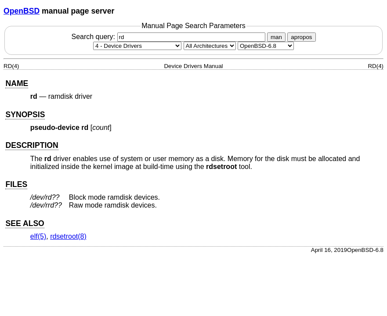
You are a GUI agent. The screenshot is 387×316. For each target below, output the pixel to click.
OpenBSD (22, 11)
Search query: (169, 36)
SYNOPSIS (25, 114)
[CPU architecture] (210, 46)
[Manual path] (266, 46)
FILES (16, 184)
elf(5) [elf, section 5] (38, 236)
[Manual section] (137, 46)
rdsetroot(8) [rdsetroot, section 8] (68, 236)
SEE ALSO (24, 223)
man (276, 37)
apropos (301, 37)
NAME (16, 83)
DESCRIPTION (31, 145)
